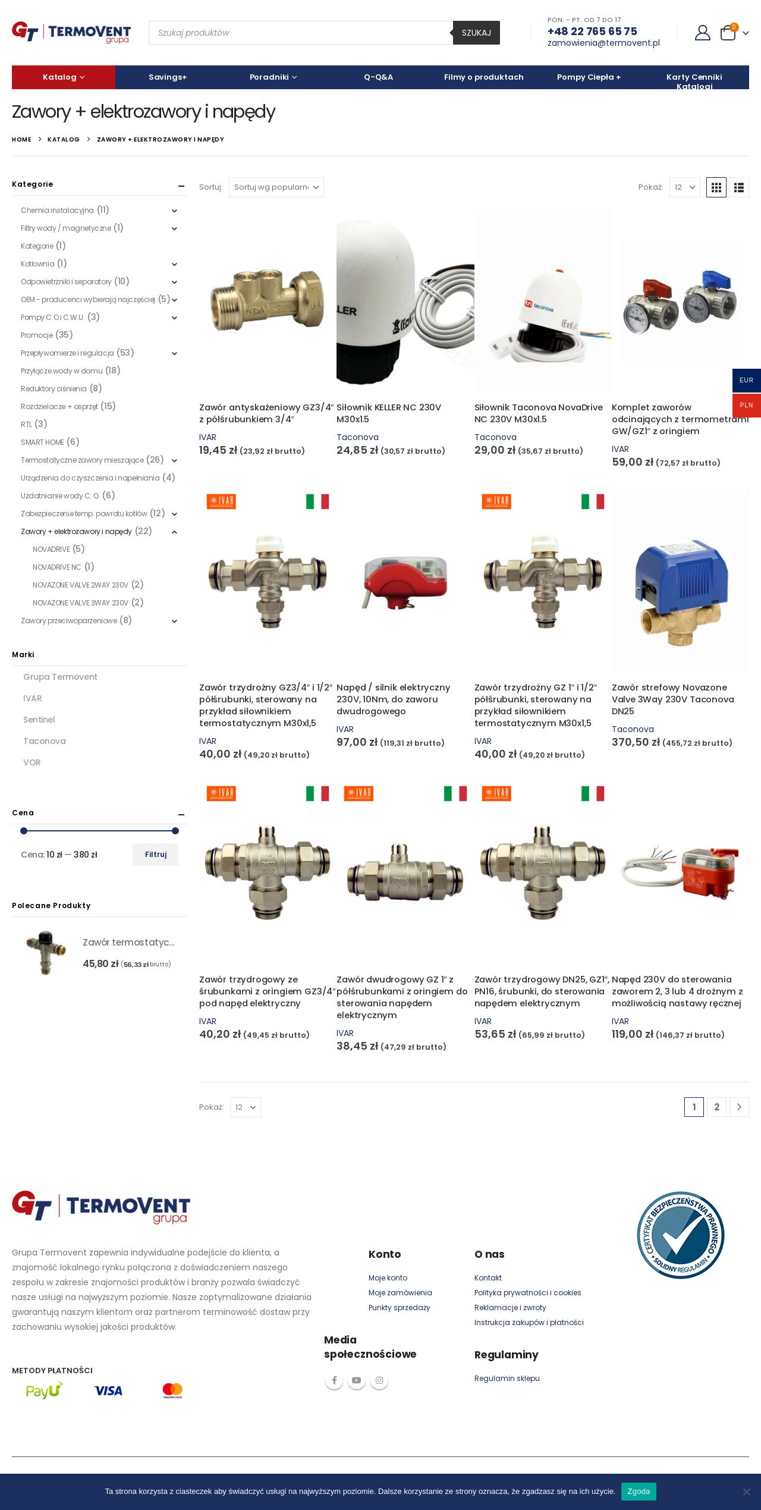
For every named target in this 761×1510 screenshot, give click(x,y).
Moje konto (388, 1278)
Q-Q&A (378, 77)
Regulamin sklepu (507, 1378)
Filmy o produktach (484, 77)
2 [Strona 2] (716, 1107)
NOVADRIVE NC (57, 567)
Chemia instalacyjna (57, 210)
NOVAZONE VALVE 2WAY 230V (80, 585)
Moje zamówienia (400, 1293)
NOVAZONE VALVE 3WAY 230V (80, 603)
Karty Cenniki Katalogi (694, 80)
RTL (26, 424)
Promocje (37, 335)
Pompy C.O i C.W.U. (52, 317)
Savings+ (168, 77)
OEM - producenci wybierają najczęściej (88, 299)
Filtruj (155, 854)
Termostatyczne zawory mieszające (82, 460)
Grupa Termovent (60, 677)
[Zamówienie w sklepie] (276, 187)
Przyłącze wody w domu (61, 371)
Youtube (357, 1380)
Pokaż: (651, 187)
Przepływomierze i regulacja (67, 353)
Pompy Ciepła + (589, 77)
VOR (32, 762)
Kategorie (37, 246)
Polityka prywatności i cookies (527, 1293)
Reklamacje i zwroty (510, 1307)
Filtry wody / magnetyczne (66, 228)
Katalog (60, 77)
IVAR (207, 437)
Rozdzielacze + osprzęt (59, 406)
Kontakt (488, 1278)
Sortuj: (211, 187)
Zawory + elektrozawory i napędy (76, 531)
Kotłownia (37, 264)
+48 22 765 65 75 (592, 31)
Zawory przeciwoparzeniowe (69, 621)
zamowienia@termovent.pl (604, 43)
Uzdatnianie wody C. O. (60, 496)
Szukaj (476, 33)
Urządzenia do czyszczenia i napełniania (90, 478)
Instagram (379, 1380)
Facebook (334, 1380)
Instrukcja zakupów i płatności (529, 1322)
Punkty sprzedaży (399, 1307)
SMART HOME (42, 442)
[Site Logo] (71, 32)
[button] (716, 187)
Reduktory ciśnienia (54, 389)
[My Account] (703, 32)
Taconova (358, 437)
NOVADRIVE (51, 549)
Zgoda (638, 1491)
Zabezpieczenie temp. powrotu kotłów (84, 513)
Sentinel (39, 720)
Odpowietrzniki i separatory (66, 282)
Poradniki (270, 77)
